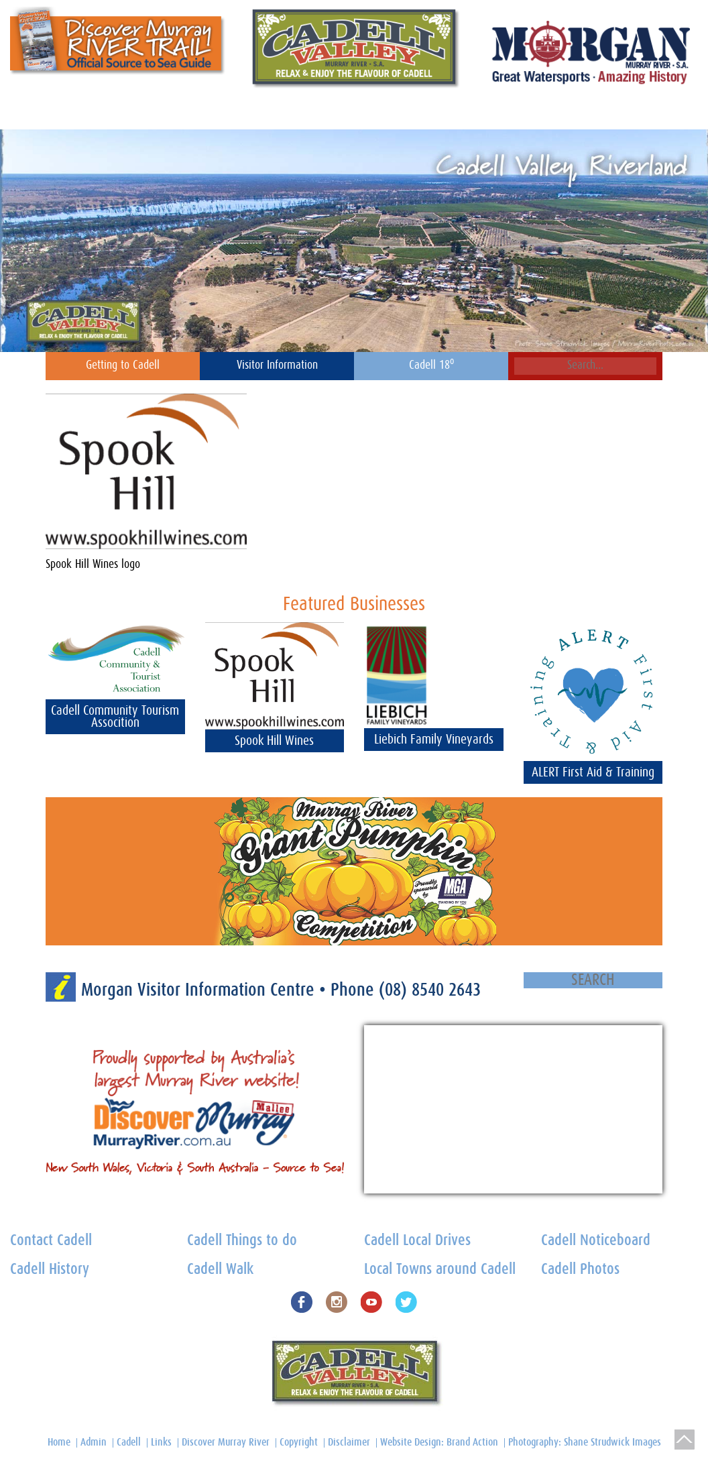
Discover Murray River (226, 1442)
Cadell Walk (220, 1269)
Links (161, 1442)
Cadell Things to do (242, 1240)
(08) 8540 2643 (430, 990)
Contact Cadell (38, 113)
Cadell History (560, 113)
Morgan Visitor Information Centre (200, 990)
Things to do (401, 113)
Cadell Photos (580, 1269)
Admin (93, 1442)
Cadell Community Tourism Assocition (115, 717)
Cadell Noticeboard (123, 113)
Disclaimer (349, 1442)
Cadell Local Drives (417, 1240)
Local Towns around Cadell (440, 1269)
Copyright (299, 1442)
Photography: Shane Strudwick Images (584, 1442)
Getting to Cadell (123, 365)
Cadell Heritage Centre (228, 113)
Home (618, 113)
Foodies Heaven (326, 113)
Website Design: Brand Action (439, 1442)
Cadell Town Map (479, 113)
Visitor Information (277, 365)
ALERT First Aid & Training (593, 772)
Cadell (129, 1442)
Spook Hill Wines (274, 741)
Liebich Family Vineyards (433, 740)
